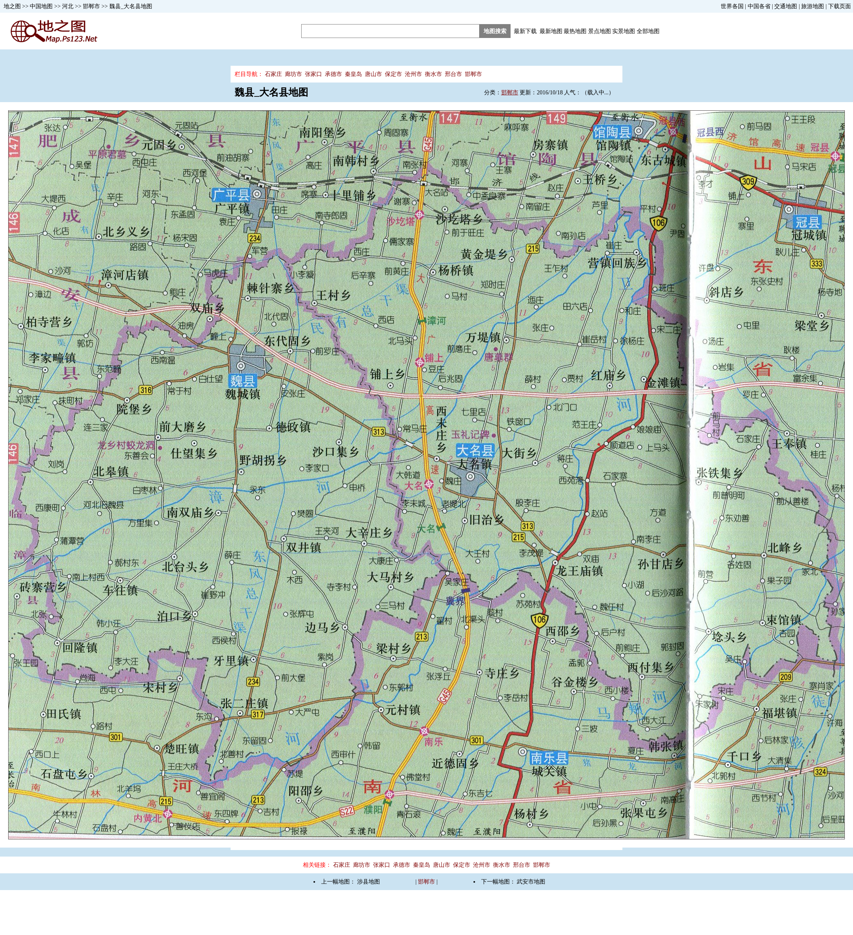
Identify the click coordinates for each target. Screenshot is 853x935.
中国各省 (759, 6)
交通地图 (785, 6)
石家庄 (273, 74)
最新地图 (551, 31)
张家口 (313, 74)
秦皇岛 (353, 74)
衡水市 (433, 74)
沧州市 (413, 74)
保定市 (393, 74)
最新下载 (525, 31)
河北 (67, 6)
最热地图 (575, 31)
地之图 (12, 6)
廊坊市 (293, 74)
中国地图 (41, 6)
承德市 (333, 74)
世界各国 (732, 6)
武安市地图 (531, 882)
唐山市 (373, 74)
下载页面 (839, 6)
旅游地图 (812, 6)
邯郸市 (91, 6)
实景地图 (623, 31)
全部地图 (648, 31)
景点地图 (599, 31)
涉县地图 (368, 882)
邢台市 (453, 74)
